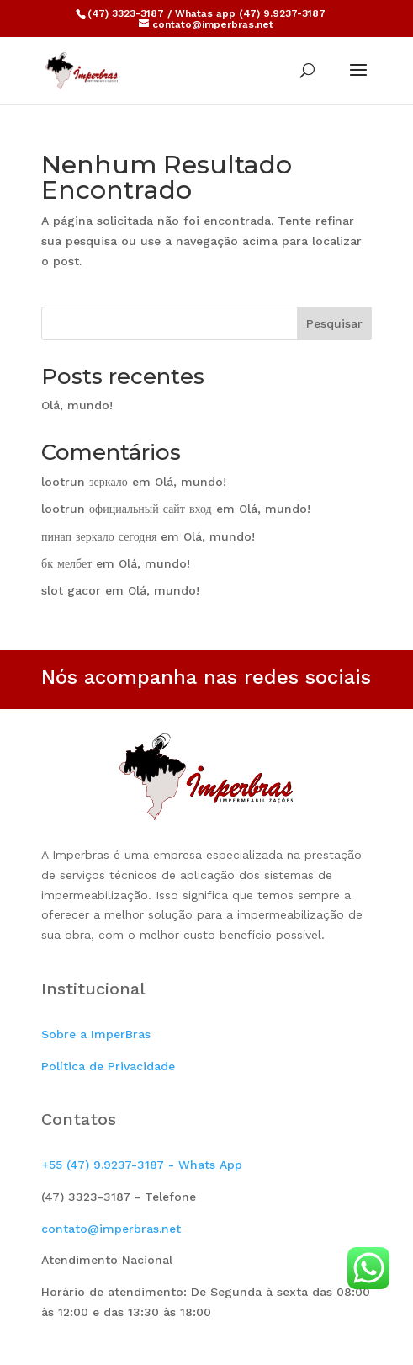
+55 (141, 1164)
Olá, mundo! (77, 405)
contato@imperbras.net (111, 1228)
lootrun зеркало (84, 481)
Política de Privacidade (108, 1066)
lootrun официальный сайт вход (126, 508)
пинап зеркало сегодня (98, 536)
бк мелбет (66, 563)
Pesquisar (334, 323)
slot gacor (71, 590)
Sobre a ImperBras (96, 1034)
